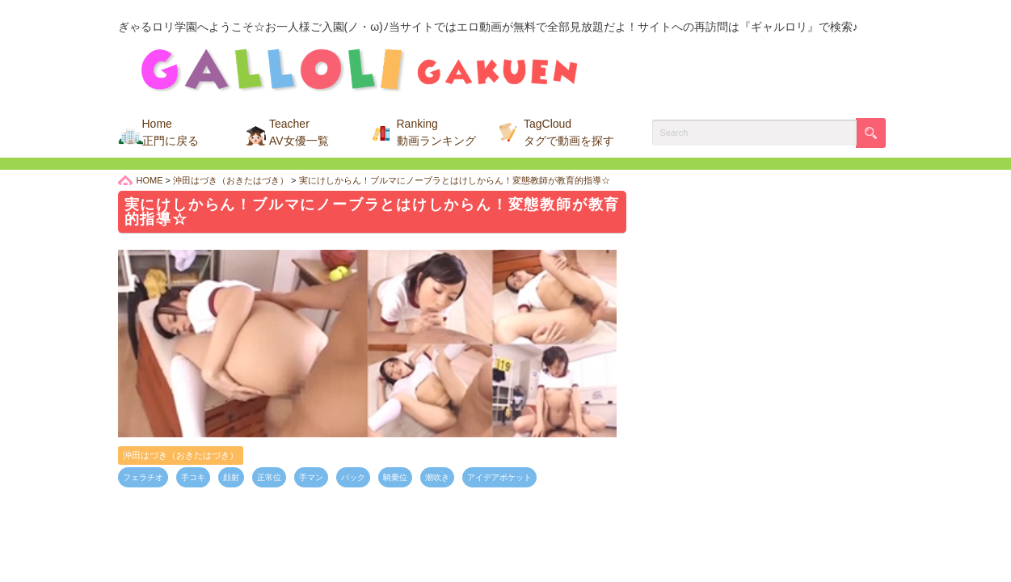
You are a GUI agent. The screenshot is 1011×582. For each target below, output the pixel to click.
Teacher (299, 132)
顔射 (231, 477)
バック (353, 477)
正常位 (269, 477)
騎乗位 (395, 477)
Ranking (436, 132)
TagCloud (569, 132)
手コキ (193, 477)
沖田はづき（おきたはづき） (180, 455)
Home (170, 132)
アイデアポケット (499, 477)
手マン (311, 477)
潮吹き (437, 477)
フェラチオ (143, 477)
